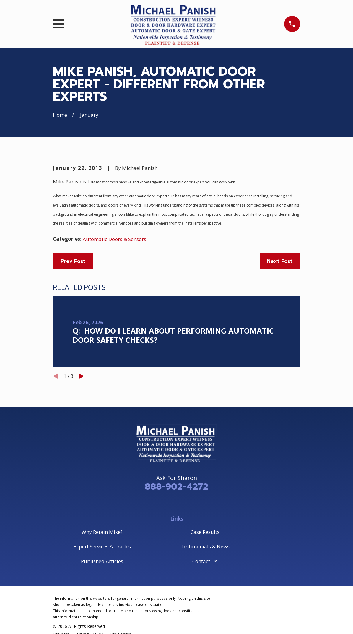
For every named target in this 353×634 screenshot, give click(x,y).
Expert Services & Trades (102, 546)
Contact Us (204, 561)
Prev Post (73, 261)
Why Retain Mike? (102, 532)
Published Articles (102, 561)
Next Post (279, 261)
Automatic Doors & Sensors (114, 239)
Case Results (205, 532)
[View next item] (81, 376)
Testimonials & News (205, 546)
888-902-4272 (176, 486)
